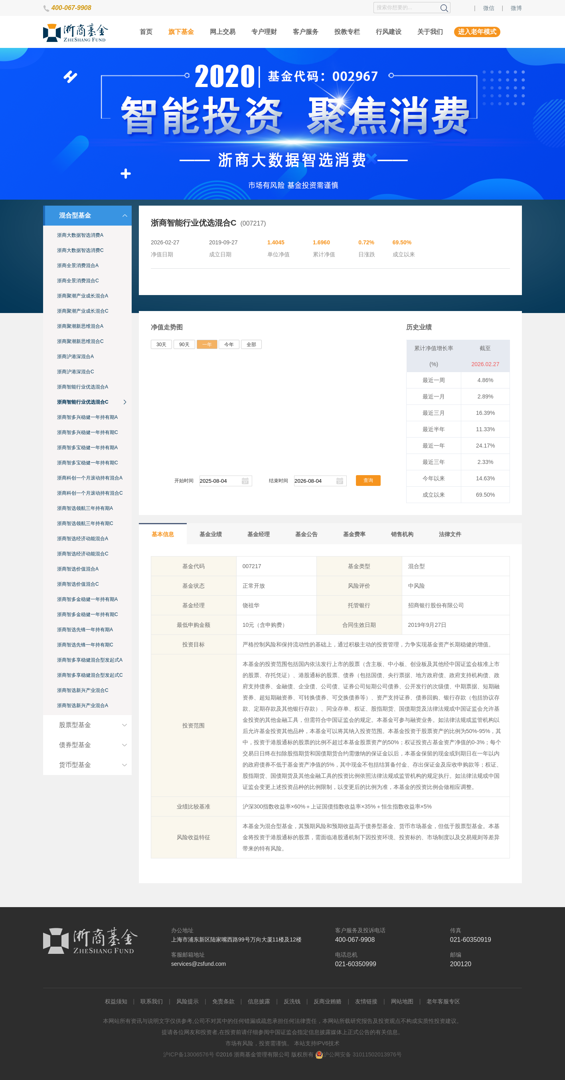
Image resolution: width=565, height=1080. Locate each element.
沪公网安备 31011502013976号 (358, 1054)
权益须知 (116, 1001)
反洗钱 (292, 1001)
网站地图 (402, 1001)
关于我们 (430, 31)
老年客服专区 (443, 1001)
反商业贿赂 (328, 1001)
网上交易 (222, 31)
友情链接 (366, 1001)
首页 (146, 31)
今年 (229, 344)
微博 (516, 8)
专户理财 (264, 31)
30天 (161, 344)
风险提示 (187, 1001)
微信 (488, 8)
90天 (184, 344)
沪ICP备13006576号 (188, 1054)
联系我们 (151, 1001)
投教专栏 (347, 31)
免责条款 (223, 1001)
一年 (207, 344)
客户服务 (305, 31)
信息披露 (259, 1001)
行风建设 (388, 31)
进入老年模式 (477, 31)
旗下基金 (181, 31)
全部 (251, 344)
